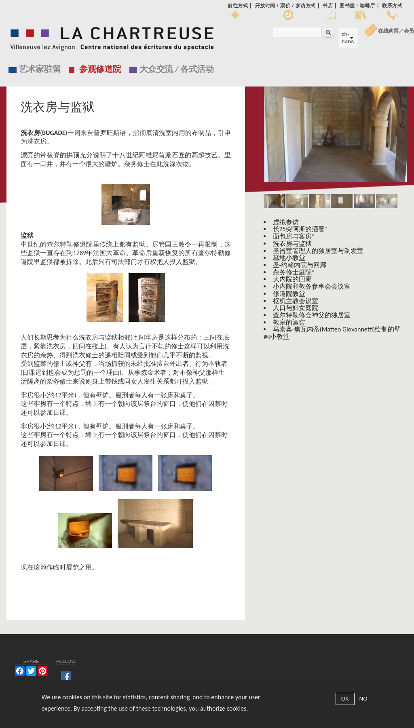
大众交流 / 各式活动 (176, 69)
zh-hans (348, 37)
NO (363, 699)
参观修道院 (100, 69)
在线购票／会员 (396, 30)
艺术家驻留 (40, 69)
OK (345, 699)
